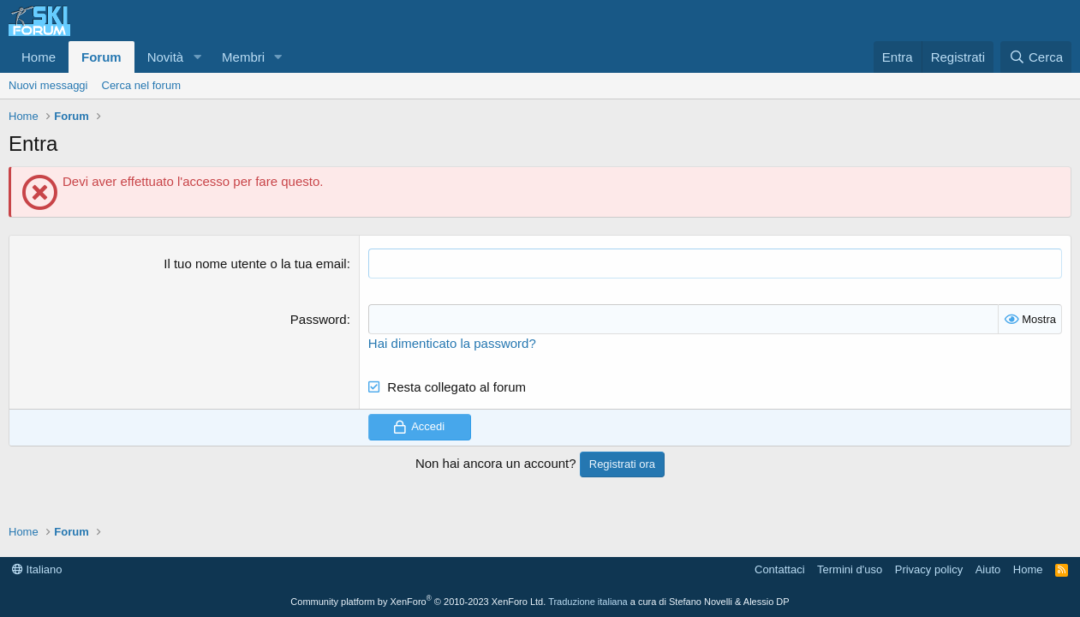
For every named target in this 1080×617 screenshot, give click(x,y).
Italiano (37, 569)
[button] (197, 57)
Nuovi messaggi (48, 85)
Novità (165, 57)
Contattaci (780, 569)
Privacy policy (929, 569)
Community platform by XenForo (418, 601)
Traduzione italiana (588, 601)
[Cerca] (1035, 57)
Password (318, 319)
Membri (243, 57)
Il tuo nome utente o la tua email (255, 263)
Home (38, 57)
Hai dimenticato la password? (452, 343)
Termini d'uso (849, 569)
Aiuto (988, 569)
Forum (101, 57)
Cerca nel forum (141, 85)
